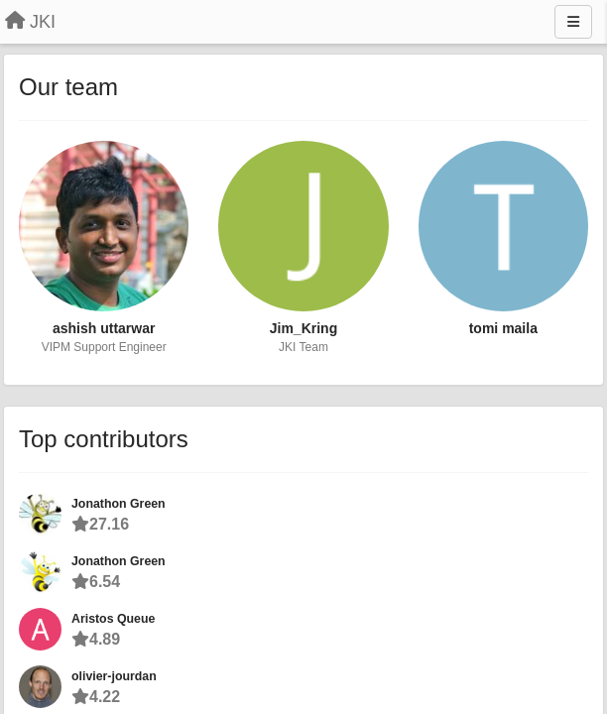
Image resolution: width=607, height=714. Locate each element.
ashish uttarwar (104, 328)
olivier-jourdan (114, 676)
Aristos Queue (113, 619)
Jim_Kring (303, 328)
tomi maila (503, 328)
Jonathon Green (118, 504)
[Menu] (573, 22)
